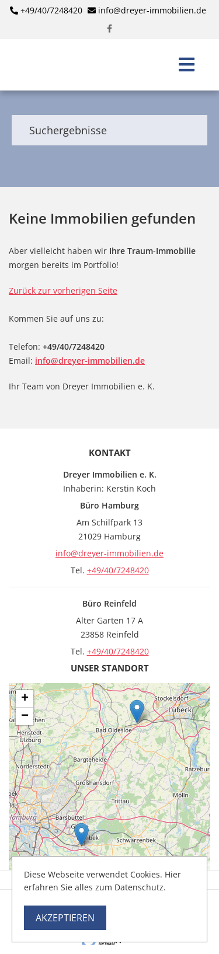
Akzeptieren (65, 917)
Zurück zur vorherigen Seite (63, 290)
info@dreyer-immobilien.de (152, 10)
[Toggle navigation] (186, 64)
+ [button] (25, 699)
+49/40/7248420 (51, 10)
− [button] (25, 716)
